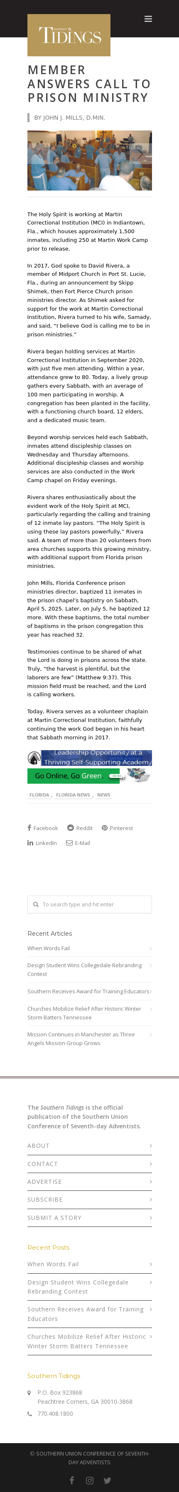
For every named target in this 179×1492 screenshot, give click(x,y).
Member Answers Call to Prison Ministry (89, 83)
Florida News (73, 795)
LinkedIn (42, 843)
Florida (39, 795)
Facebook (42, 828)
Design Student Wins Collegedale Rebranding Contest (84, 969)
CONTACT (42, 1164)
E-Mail (78, 843)
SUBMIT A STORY (54, 1218)
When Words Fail (48, 948)
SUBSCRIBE (45, 1199)
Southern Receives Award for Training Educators (88, 991)
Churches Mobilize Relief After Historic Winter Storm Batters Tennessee (84, 1013)
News (103, 795)
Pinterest (117, 828)
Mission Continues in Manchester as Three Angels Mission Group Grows (81, 1039)
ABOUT (38, 1145)
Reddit (80, 828)
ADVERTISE (44, 1181)
